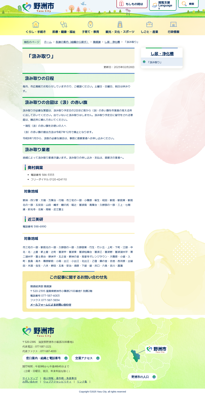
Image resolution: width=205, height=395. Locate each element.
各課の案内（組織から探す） (72, 42)
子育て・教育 (90, 27)
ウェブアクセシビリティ (57, 381)
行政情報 (173, 27)
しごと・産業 (149, 27)
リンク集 (82, 381)
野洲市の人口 (140, 377)
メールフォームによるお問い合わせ (50, 304)
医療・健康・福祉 (63, 27)
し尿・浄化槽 (112, 42)
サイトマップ (30, 378)
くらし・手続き (36, 27)
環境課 (97, 42)
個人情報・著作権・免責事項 (60, 378)
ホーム (48, 42)
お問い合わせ (30, 381)
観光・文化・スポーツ (120, 27)
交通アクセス (84, 358)
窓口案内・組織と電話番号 (43, 358)
